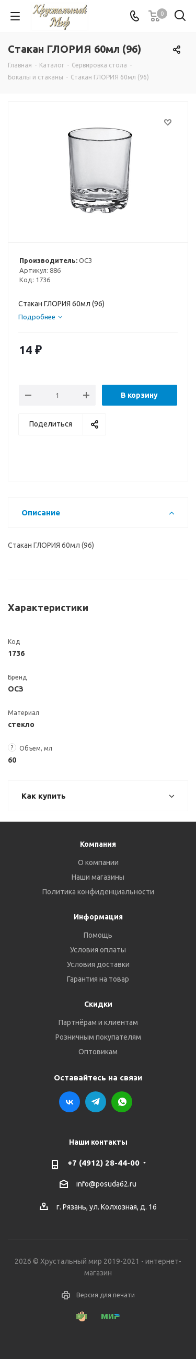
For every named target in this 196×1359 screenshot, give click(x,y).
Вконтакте (69, 1101)
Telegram (95, 1101)
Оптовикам (98, 1051)
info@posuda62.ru (106, 1184)
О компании (98, 862)
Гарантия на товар (98, 979)
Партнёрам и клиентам (98, 1022)
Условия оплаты (98, 950)
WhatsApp (121, 1101)
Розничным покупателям (98, 1037)
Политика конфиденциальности (98, 892)
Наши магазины (98, 877)
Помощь (98, 935)
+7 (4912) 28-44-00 (103, 1162)
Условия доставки (98, 964)
